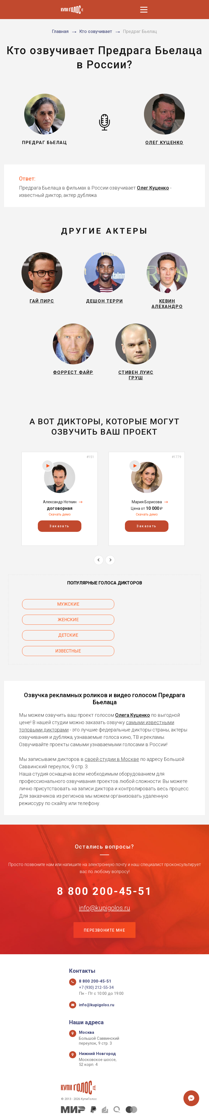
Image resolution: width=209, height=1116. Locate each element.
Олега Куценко (132, 689)
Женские (157, 609)
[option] (59, 504)
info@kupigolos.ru (104, 882)
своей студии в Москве (112, 733)
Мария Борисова (147, 506)
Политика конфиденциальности (102, 1106)
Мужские (52, 609)
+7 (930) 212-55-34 (96, 962)
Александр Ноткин (59, 506)
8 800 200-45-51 (104, 865)
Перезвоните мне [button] (104, 905)
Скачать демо (59, 519)
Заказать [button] (59, 531)
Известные (157, 624)
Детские (52, 624)
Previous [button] (99, 565)
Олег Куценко (153, 188)
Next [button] (110, 565)
